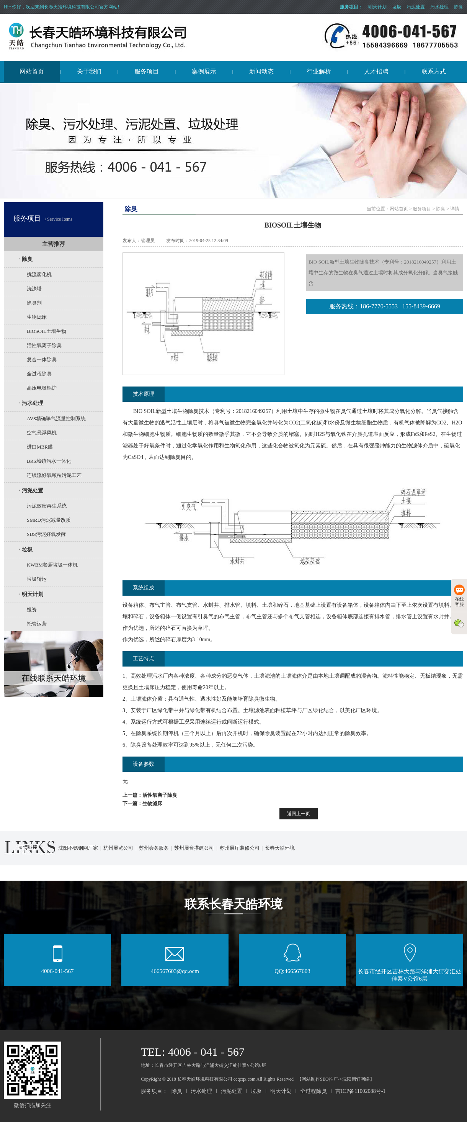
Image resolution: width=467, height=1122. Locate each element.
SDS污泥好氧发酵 (46, 534)
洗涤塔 (34, 289)
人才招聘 (376, 71)
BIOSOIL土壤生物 (46, 331)
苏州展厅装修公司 (240, 848)
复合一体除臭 (42, 359)
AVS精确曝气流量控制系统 (56, 418)
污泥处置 (416, 7)
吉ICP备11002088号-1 (360, 1091)
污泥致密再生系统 (47, 506)
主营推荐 (53, 244)
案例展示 (204, 71)
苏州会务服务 (154, 848)
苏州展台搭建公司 (194, 848)
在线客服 (459, 596)
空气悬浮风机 (42, 433)
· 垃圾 (26, 549)
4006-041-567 (57, 968)
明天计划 (377, 7)
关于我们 (89, 71)
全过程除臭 (39, 374)
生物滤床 (37, 317)
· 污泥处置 (31, 490)
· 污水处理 (31, 403)
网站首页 (32, 71)
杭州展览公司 (118, 848)
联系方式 (433, 71)
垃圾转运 (37, 579)
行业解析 (319, 71)
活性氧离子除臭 (44, 345)
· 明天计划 (31, 594)
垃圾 (396, 7)
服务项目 (146, 71)
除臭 (458, 7)
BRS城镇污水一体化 (49, 461)
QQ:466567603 (292, 968)
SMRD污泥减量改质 (49, 520)
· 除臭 (26, 259)
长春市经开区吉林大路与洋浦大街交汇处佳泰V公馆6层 (409, 972)
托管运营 (37, 624)
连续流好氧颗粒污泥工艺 (54, 475)
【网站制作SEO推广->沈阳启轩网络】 (335, 1079)
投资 (32, 610)
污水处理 (439, 7)
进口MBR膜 (40, 447)
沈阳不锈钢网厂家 (78, 848)
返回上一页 (298, 813)
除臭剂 (34, 303)
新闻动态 (261, 71)
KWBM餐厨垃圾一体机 (52, 565)
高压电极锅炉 (42, 388)
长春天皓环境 (280, 848)
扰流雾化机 (39, 274)
